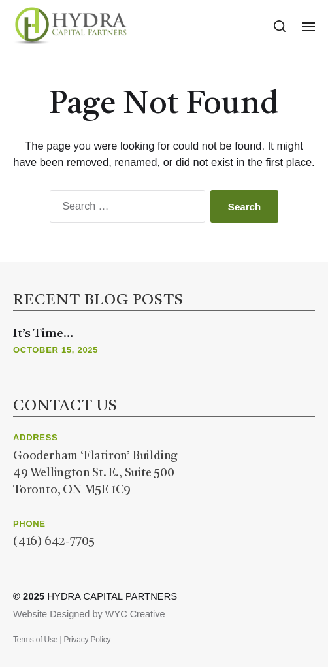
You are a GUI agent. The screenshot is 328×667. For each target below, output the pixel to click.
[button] (280, 26)
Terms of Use (35, 639)
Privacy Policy (86, 639)
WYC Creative (135, 614)
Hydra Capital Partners (112, 596)
